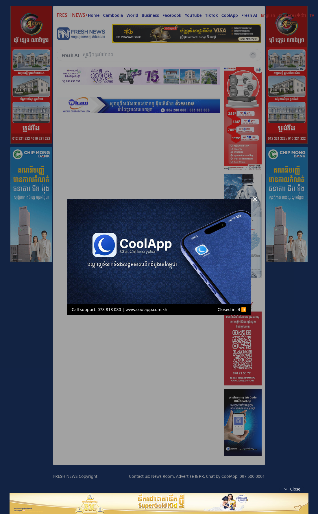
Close (291, 489)
